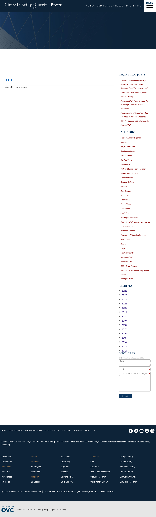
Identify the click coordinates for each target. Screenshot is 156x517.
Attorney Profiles (33, 431)
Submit (125, 396)
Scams (123, 244)
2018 (123, 325)
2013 (123, 346)
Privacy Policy (43, 510)
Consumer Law (127, 178)
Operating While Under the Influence (135, 222)
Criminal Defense (127, 182)
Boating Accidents (128, 151)
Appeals (124, 142)
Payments (54, 510)
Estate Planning (127, 204)
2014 (123, 342)
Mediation (125, 213)
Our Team (66, 431)
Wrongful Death (127, 279)
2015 (123, 338)
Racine (34, 456)
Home (4, 431)
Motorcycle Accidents (129, 217)
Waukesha (6, 466)
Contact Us (89, 431)
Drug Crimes (126, 191)
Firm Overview (15, 431)
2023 (123, 303)
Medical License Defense (131, 138)
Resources (21, 510)
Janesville (94, 456)
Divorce (124, 186)
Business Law (126, 155)
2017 (123, 329)
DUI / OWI (124, 195)
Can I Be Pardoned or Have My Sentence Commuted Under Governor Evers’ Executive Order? (134, 84)
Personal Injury (127, 226)
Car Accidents (126, 160)
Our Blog (77, 431)
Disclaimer (31, 510)
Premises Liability (128, 231)
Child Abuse (125, 164)
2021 (123, 312)
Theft (123, 248)
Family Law (125, 209)
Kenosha (35, 461)
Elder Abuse (125, 200)
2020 (123, 316)
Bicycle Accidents (128, 147)
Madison (35, 477)
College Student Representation (133, 169)
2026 (123, 291)
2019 (123, 321)
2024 (123, 299)
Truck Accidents (127, 253)
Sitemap (63, 510)
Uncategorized (126, 257)
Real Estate (125, 240)
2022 (123, 308)
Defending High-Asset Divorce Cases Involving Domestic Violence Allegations (136, 105)
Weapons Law (126, 262)
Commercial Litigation (129, 173)
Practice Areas (52, 431)
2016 (123, 333)
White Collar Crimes (129, 266)
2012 (123, 351)
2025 (123, 295)
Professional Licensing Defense (133, 235)
